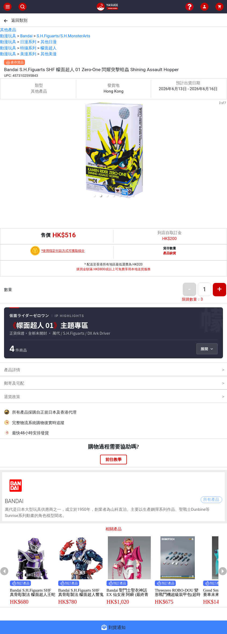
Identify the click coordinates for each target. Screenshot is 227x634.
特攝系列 (28, 48)
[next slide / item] (223, 150)
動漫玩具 (8, 36)
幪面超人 (49, 48)
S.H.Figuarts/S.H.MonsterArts (63, 36)
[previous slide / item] (4, 150)
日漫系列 (28, 41)
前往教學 (113, 459)
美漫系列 (28, 54)
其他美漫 (49, 54)
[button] (94, 196)
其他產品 (8, 29)
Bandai (26, 36)
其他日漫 (49, 41)
